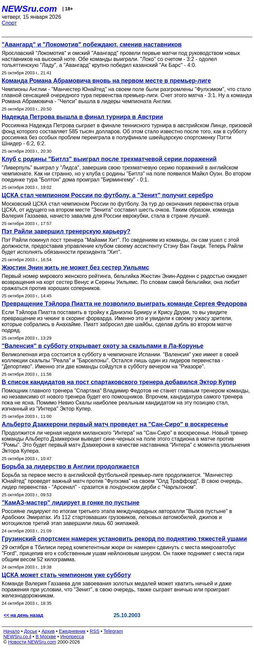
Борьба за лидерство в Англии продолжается (70, 466)
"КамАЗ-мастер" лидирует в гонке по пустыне (71, 502)
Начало (11, 631)
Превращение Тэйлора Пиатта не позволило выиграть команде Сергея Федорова (124, 303)
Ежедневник (72, 631)
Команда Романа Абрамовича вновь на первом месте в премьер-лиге (106, 80)
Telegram (113, 631)
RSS (94, 631)
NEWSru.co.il (17, 636)
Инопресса (72, 636)
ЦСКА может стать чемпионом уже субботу (66, 575)
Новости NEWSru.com (32, 642)
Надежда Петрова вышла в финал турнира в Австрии (82, 117)
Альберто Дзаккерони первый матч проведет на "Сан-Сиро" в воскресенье (115, 424)
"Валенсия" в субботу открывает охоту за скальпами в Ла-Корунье (102, 346)
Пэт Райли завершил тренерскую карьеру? (66, 231)
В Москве (46, 636)
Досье (30, 631)
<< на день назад (23, 615)
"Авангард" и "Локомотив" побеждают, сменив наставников (92, 44)
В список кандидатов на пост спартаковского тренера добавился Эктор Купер (119, 382)
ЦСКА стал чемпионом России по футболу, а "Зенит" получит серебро (107, 195)
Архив (48, 631)
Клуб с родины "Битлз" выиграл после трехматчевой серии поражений (109, 159)
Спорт (9, 23)
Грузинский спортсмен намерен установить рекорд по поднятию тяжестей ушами (124, 538)
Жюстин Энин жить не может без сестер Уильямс (75, 267)
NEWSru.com (29, 9)
